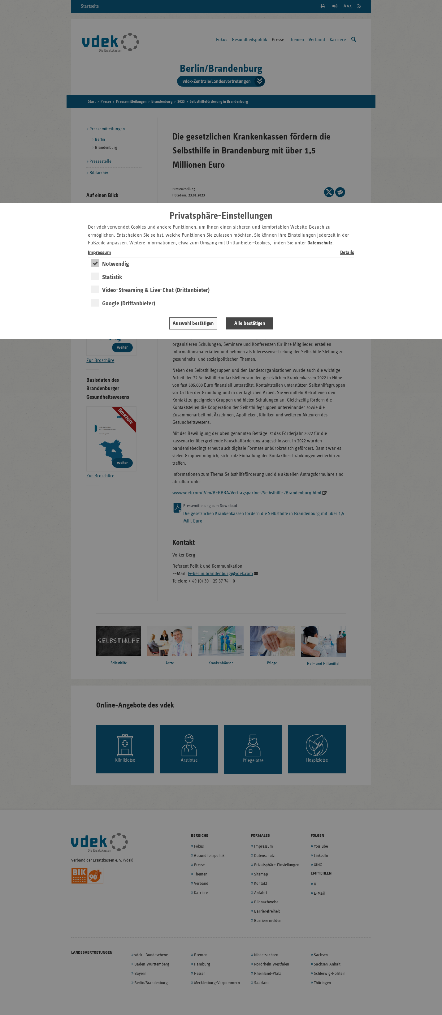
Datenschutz (319, 243)
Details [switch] (347, 252)
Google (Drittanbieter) (128, 303)
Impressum (99, 252)
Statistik (112, 277)
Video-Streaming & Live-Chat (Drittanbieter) (156, 290)
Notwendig (115, 264)
